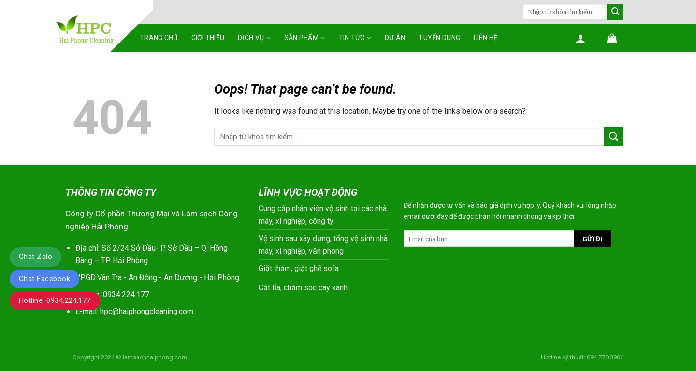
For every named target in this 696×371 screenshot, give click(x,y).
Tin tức (355, 38)
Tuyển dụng (439, 38)
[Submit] (615, 12)
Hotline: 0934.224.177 (55, 300)
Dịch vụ (254, 38)
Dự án (395, 38)
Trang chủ (159, 38)
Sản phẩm (304, 38)
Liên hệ (485, 38)
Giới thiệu (208, 38)
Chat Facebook (44, 278)
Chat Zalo (35, 256)
